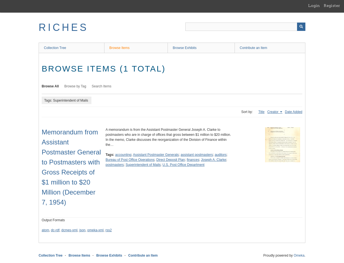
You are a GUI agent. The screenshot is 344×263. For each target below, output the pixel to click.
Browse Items (119, 48)
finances (193, 160)
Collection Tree (55, 48)
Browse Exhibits (184, 48)
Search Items (101, 86)
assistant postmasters (197, 155)
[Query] (245, 27)
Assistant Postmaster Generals (156, 155)
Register (332, 5)
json (82, 230)
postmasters (115, 165)
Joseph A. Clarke (213, 160)
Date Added (293, 112)
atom (45, 230)
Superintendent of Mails (143, 165)
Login (314, 5)
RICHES (63, 27)
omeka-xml (95, 230)
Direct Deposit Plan (170, 160)
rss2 (108, 230)
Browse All (50, 86)
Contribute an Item (253, 48)
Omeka (299, 255)
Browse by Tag (75, 86)
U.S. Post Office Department (184, 165)
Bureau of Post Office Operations (130, 160)
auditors (221, 155)
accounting (123, 155)
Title (261, 112)
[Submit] (301, 27)
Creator (273, 112)
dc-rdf (55, 230)
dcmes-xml (69, 230)
